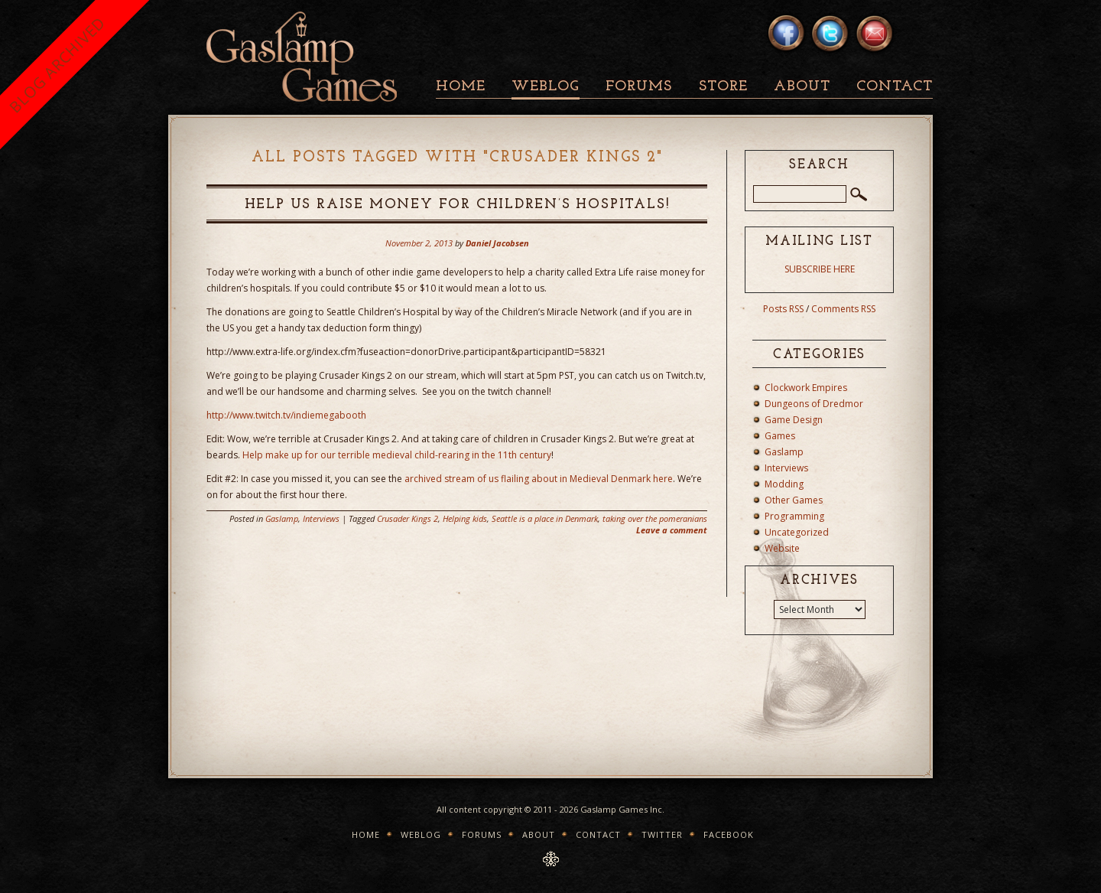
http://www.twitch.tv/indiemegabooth (286, 415)
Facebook (728, 834)
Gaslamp (281, 518)
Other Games (794, 500)
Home (461, 87)
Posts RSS (783, 308)
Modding (784, 483)
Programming (794, 516)
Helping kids (465, 518)
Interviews (321, 518)
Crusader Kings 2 (407, 518)
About (802, 87)
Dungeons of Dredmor (814, 403)
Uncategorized (797, 532)
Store (723, 87)
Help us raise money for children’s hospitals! (457, 204)
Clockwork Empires (806, 387)
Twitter (662, 834)
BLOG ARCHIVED (57, 64)
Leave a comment (671, 530)
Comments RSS (843, 308)
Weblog (546, 87)
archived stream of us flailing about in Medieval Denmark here (538, 478)
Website (782, 548)
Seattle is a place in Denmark (545, 518)
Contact (894, 87)
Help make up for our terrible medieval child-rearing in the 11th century (396, 454)
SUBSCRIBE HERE (819, 268)
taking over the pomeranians (654, 518)
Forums (639, 87)
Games (780, 435)
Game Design (794, 419)
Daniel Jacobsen (497, 243)
